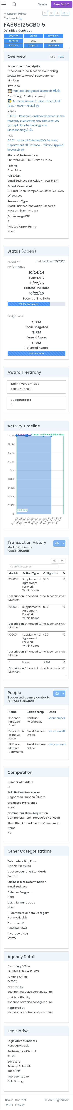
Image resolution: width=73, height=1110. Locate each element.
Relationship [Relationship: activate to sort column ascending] (35, 712)
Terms (8, 1104)
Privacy (20, 1104)
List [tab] (52, 56)
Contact (20, 1100)
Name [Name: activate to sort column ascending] (12, 712)
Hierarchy (53, 35)
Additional (53, 45)
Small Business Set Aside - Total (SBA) (33, 181)
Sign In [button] (42, 4)
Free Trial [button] (61, 4)
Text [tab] (61, 56)
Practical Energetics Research (32, 91)
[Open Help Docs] (21, 18)
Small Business (17, 886)
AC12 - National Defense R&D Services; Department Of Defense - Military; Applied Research (36, 144)
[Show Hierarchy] (58, 90)
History (14, 45)
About (8, 1100)
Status (33, 35)
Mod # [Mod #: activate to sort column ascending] (13, 573)
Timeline (13, 40)
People (33, 45)
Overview (13, 35)
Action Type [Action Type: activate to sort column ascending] (30, 573)
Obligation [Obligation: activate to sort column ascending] (50, 573)
